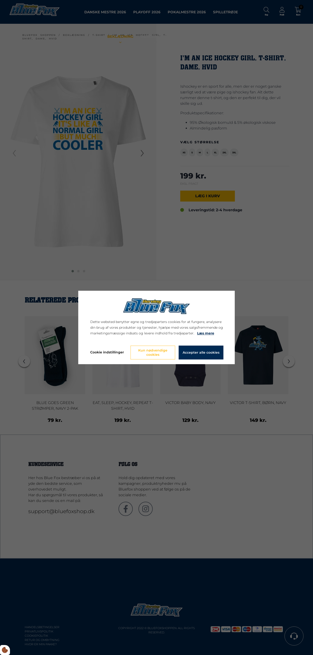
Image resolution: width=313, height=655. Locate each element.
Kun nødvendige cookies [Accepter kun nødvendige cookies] (152, 352)
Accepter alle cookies (201, 353)
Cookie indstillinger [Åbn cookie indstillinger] (107, 352)
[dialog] (156, 327)
